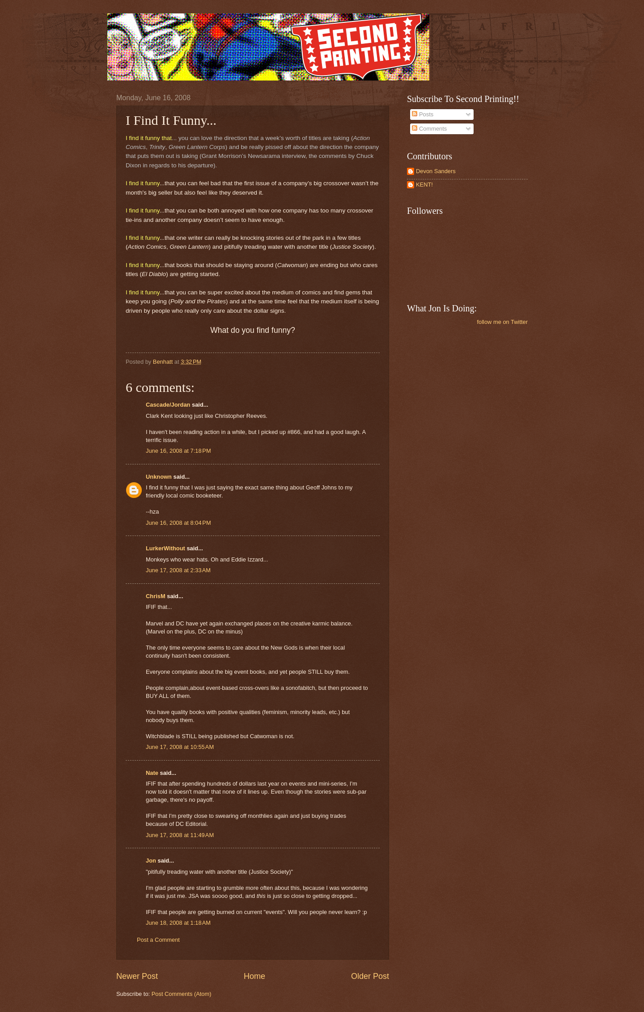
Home (254, 976)
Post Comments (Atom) (182, 994)
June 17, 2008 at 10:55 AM (180, 747)
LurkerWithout (165, 548)
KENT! (424, 184)
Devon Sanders (436, 171)
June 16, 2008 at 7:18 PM (178, 450)
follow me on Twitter (502, 322)
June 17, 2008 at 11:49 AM (180, 835)
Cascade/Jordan (168, 404)
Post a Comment (158, 939)
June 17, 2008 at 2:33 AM (178, 570)
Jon (151, 860)
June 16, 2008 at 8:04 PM (178, 522)
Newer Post (137, 976)
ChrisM (155, 596)
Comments (429, 128)
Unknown (159, 476)
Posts (422, 114)
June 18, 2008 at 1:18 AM (178, 922)
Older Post (370, 976)
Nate (152, 773)
